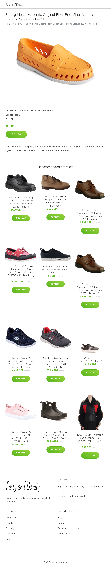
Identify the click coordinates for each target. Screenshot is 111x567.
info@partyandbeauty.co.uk (71, 496)
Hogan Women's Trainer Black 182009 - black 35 (90, 360)
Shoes (50, 110)
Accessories (12, 517)
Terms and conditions (68, 528)
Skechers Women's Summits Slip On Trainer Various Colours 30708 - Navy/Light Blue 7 (21, 363)
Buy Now (16, 134)
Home (9, 23)
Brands (33, 110)
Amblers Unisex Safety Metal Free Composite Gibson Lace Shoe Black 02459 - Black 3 (21, 202)
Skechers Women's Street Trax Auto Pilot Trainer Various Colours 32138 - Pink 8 (20, 437)
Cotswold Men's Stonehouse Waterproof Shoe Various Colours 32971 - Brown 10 (90, 289)
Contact (62, 523)
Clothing (10, 528)
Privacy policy (65, 533)
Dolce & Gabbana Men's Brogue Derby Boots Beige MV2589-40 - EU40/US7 (55, 201)
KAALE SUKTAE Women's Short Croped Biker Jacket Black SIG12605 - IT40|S (90, 439)
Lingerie (10, 539)
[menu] (102, 4)
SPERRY (42, 110)
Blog (60, 517)
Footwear (24, 110)
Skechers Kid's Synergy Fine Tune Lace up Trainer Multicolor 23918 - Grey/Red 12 (55, 363)
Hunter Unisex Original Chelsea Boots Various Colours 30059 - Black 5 (55, 435)
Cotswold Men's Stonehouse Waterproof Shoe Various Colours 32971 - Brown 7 (90, 215)
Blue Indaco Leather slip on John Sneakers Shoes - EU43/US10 (55, 269)
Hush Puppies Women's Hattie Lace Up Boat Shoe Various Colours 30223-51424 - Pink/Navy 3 (21, 272)
